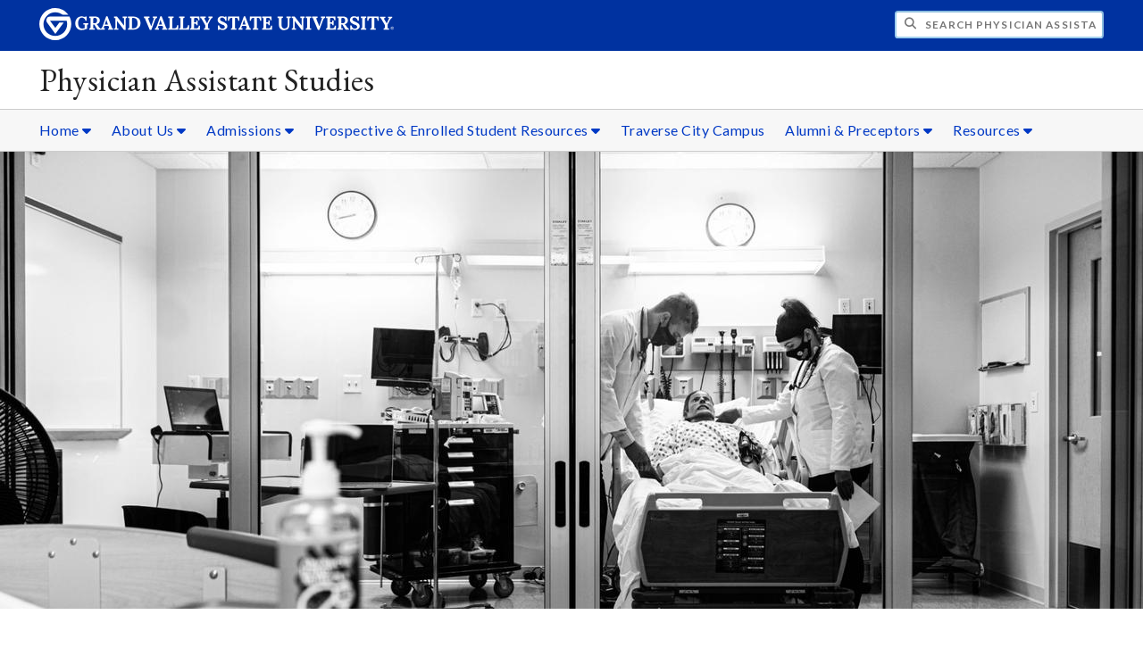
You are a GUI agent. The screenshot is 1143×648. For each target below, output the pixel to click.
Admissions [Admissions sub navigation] (250, 129)
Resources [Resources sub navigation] (993, 129)
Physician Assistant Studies (207, 80)
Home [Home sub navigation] (65, 129)
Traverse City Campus (693, 129)
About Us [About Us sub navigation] (149, 129)
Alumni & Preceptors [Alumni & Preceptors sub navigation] (859, 129)
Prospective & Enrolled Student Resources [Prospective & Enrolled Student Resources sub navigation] (457, 129)
